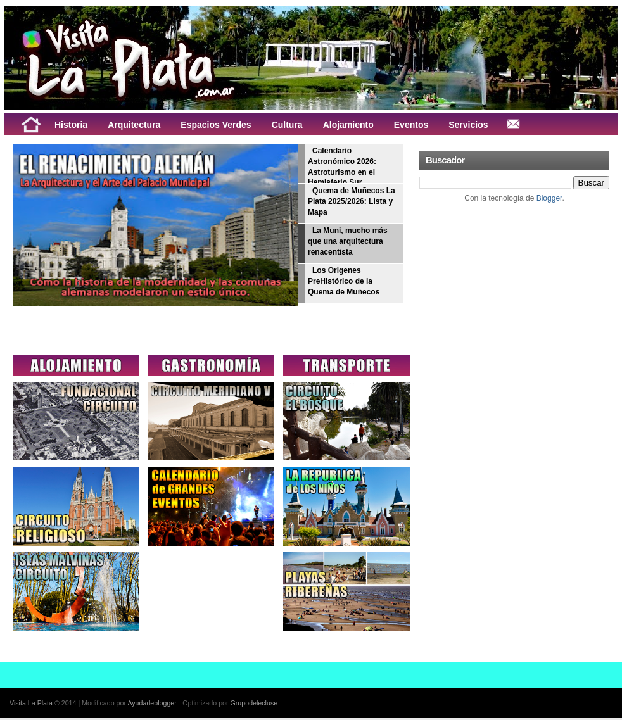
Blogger (549, 198)
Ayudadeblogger (151, 703)
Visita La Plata (31, 703)
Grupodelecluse (254, 703)
